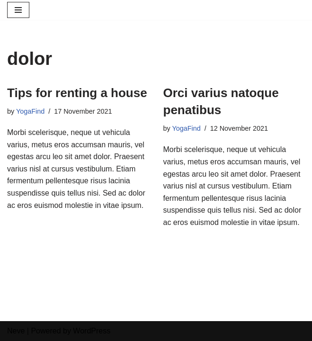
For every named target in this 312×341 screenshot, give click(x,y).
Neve (16, 331)
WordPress (91, 331)
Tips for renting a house (77, 93)
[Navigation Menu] (18, 10)
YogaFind (30, 111)
